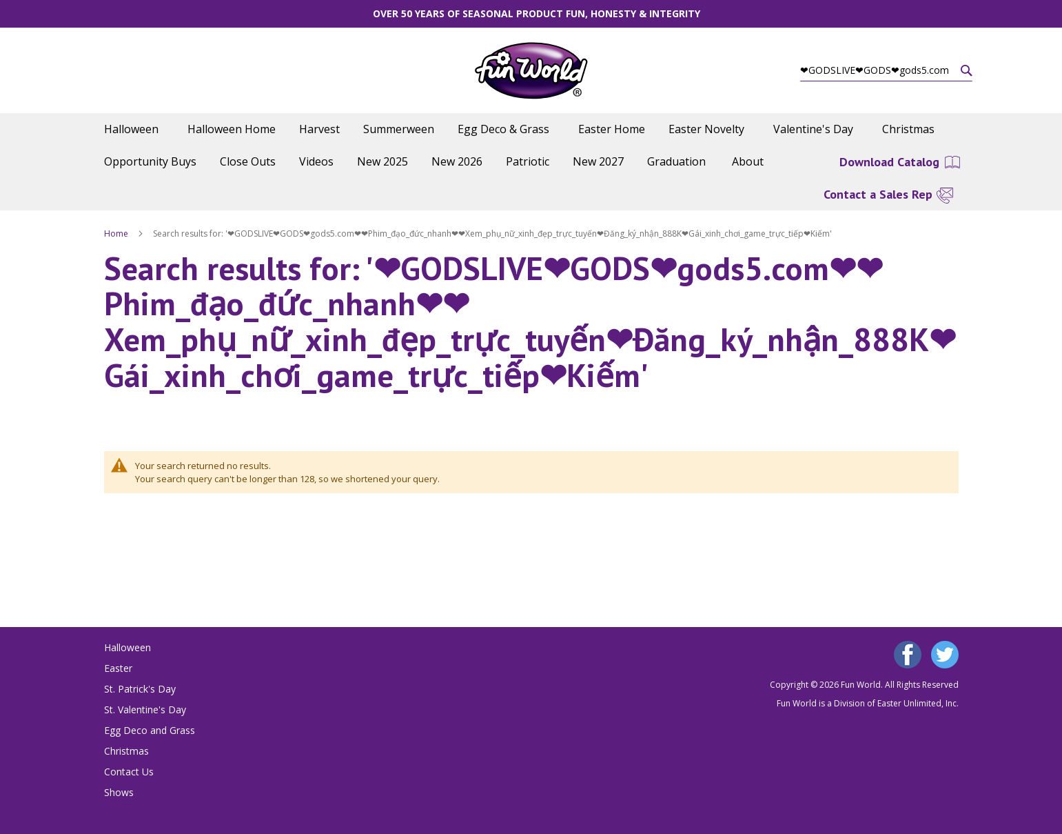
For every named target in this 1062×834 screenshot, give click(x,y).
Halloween (127, 647)
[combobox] (886, 70)
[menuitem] (134, 129)
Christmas (126, 750)
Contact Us (129, 771)
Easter (118, 668)
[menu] (531, 145)
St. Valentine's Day (145, 709)
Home (117, 233)
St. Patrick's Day (140, 688)
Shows (119, 792)
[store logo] (531, 71)
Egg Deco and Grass (149, 730)
